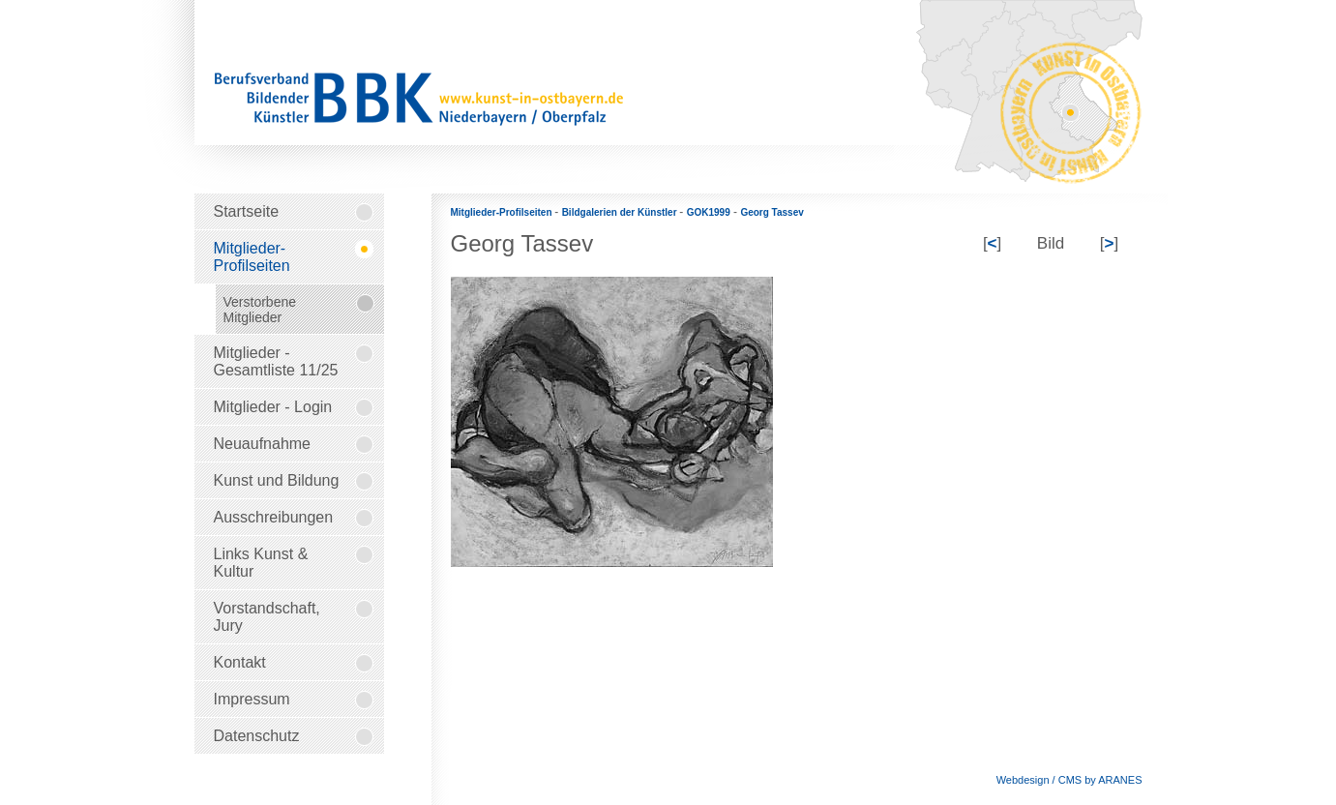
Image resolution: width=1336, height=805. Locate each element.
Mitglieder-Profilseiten (503, 212)
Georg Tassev (771, 212)
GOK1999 (708, 212)
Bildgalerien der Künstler (621, 212)
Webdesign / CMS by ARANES (1069, 780)
